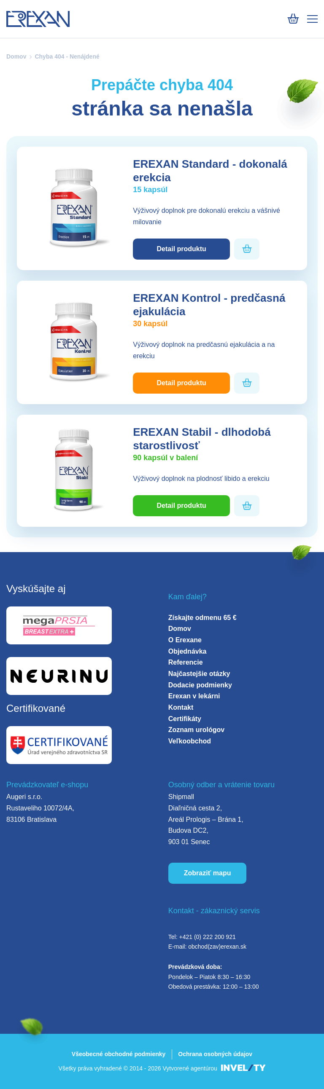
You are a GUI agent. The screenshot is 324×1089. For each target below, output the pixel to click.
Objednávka (187, 651)
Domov (16, 56)
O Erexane (185, 640)
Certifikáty (184, 718)
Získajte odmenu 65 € (202, 617)
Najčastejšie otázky (199, 673)
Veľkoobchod (189, 741)
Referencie (185, 662)
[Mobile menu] (312, 19)
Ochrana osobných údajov (215, 1054)
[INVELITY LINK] (243, 1068)
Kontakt (181, 707)
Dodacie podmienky (200, 685)
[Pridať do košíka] (247, 249)
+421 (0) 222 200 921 (207, 936)
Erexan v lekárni (194, 696)
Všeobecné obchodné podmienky (119, 1054)
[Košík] (293, 18)
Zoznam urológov (196, 729)
